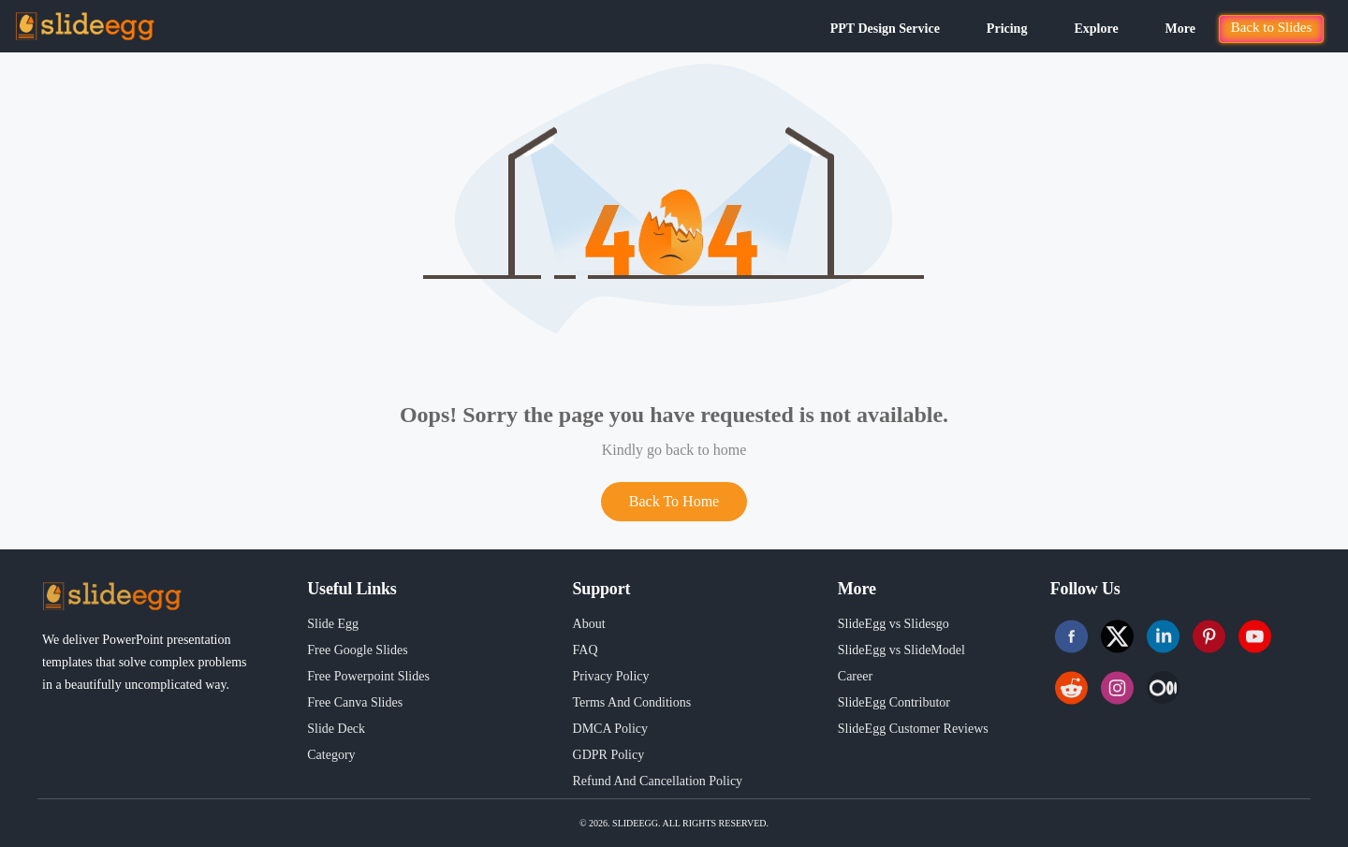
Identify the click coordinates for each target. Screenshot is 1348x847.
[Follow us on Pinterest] (1209, 636)
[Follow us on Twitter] (1117, 636)
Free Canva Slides (355, 702)
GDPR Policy (609, 755)
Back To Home (674, 501)
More (1180, 29)
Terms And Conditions (632, 702)
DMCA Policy (611, 729)
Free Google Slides (357, 650)
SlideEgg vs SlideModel (901, 650)
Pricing (1007, 29)
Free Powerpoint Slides (368, 676)
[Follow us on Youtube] (1254, 636)
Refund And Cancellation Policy (658, 781)
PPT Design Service (885, 29)
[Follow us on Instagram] (1117, 687)
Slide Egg (333, 624)
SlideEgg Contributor (894, 702)
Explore (1096, 29)
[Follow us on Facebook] (1071, 636)
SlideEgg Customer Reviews (913, 729)
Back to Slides (1271, 27)
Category (331, 755)
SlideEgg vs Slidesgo (893, 624)
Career (855, 676)
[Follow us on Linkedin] (1163, 636)
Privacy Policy (611, 676)
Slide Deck (336, 729)
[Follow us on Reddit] (1071, 687)
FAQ (585, 650)
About (589, 624)
